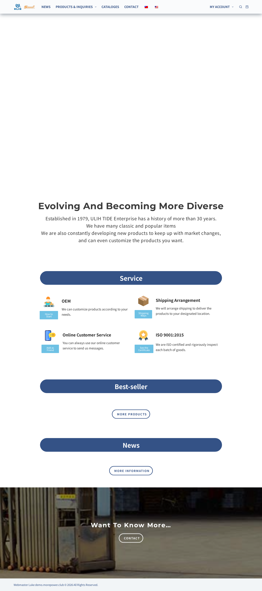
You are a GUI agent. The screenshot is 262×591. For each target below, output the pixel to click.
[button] (143, 314)
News (46, 6)
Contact (131, 6)
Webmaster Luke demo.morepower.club (39, 585)
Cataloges (110, 6)
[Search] (240, 6)
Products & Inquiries (77, 6)
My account (222, 6)
